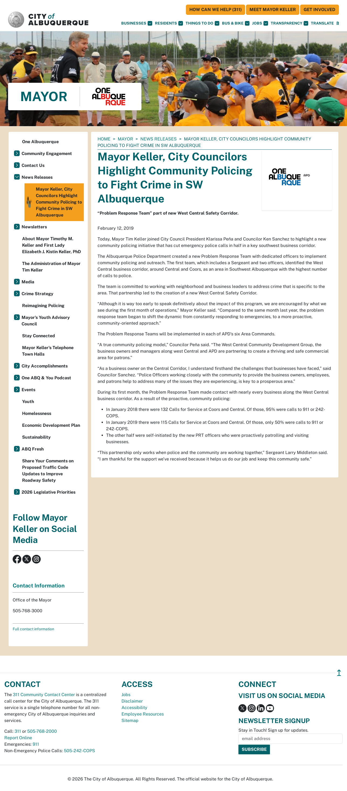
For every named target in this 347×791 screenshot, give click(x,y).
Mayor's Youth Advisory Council (46, 320)
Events (28, 389)
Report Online (18, 737)
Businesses (136, 23)
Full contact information (33, 629)
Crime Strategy (37, 293)
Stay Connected (38, 335)
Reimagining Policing (43, 305)
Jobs (260, 23)
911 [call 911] (36, 744)
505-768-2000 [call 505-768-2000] (42, 731)
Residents (169, 23)
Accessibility (134, 707)
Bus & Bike (235, 23)
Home (104, 139)
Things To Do (202, 23)
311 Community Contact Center (44, 694)
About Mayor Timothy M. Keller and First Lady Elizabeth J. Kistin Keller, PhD (51, 245)
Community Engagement (47, 153)
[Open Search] (337, 23)
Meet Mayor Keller (272, 9)
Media (28, 281)
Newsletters (34, 226)
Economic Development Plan (51, 425)
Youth (28, 401)
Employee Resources (143, 714)
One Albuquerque (40, 141)
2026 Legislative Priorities (48, 492)
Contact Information (39, 585)
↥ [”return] (339, 673)
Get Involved (319, 9)
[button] (322, 23)
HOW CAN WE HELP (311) (215, 9)
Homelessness (36, 413)
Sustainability (36, 437)
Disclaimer (132, 701)
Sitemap (130, 720)
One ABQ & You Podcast (46, 377)
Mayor (125, 139)
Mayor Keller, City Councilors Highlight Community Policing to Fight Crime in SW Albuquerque (54, 202)
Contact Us (33, 165)
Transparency (289, 23)
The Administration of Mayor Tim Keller (51, 267)
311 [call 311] (18, 731)
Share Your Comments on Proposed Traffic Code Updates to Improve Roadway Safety (48, 470)
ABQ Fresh (33, 449)
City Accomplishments (45, 366)
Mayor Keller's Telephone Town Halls (48, 351)
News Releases (158, 139)
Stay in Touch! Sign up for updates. (273, 730)
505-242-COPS (79, 750)
